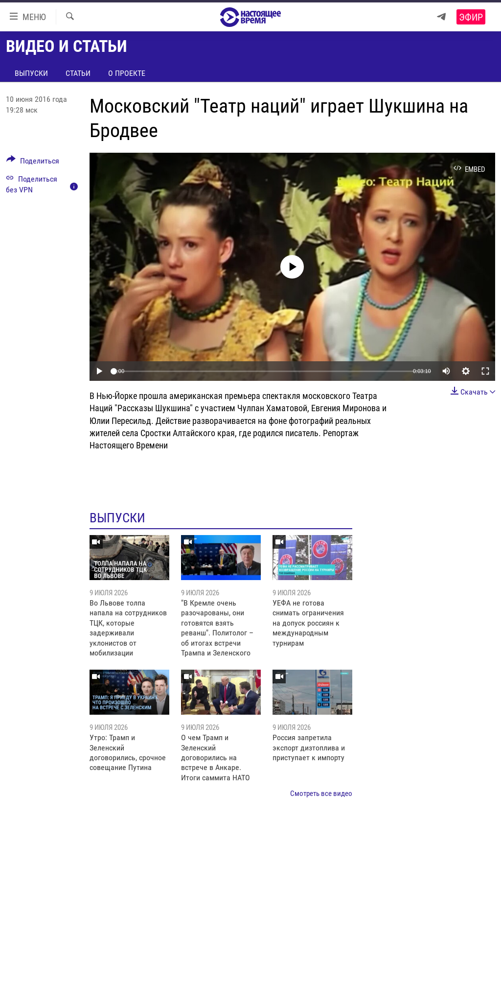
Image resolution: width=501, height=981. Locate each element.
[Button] (32, 162)
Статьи (78, 73)
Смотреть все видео (321, 793)
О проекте (126, 73)
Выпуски (31, 73)
